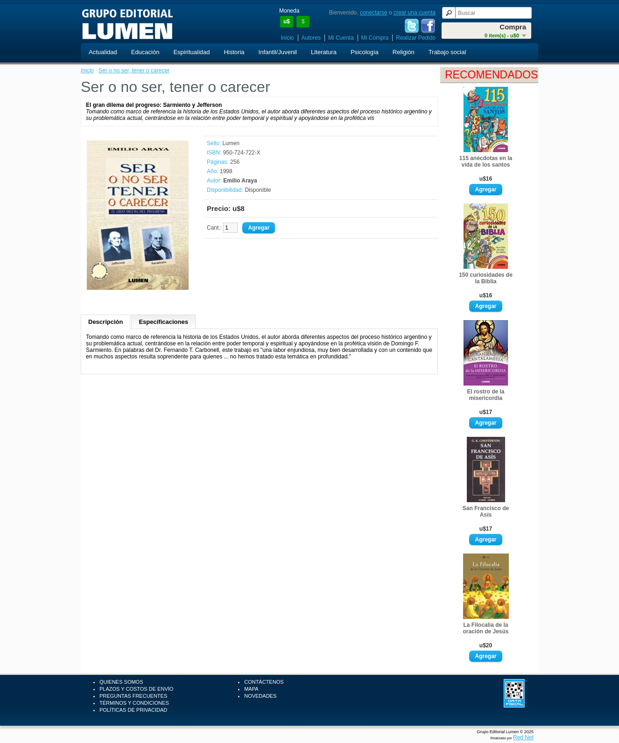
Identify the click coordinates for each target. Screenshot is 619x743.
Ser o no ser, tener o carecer (133, 70)
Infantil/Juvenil (278, 52)
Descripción (105, 321)
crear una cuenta (415, 12)
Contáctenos (263, 682)
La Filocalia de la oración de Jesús (485, 628)
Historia (234, 52)
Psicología (365, 52)
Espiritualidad (191, 52)
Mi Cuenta (341, 38)
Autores (311, 38)
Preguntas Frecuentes (133, 696)
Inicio (287, 38)
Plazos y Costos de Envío (136, 689)
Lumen (230, 143)
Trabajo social (447, 52)
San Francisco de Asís (486, 511)
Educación (145, 52)
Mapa (251, 689)
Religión (404, 52)
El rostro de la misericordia (485, 394)
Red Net (523, 737)
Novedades (260, 696)
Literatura (324, 52)
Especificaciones (163, 321)
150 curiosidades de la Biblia (486, 278)
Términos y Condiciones (134, 703)
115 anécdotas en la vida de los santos (485, 161)
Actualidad (103, 52)
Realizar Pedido (416, 38)
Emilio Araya (240, 180)
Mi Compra (375, 38)
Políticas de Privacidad (133, 710)
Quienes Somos (121, 682)
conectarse (373, 12)
